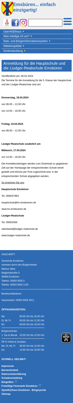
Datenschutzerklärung (14, 374)
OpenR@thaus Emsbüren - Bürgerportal (24, 390)
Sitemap (6, 394)
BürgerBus (9, 382)
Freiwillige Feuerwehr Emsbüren (21, 386)
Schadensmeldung (12, 378)
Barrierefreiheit (10, 370)
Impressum (8, 366)
